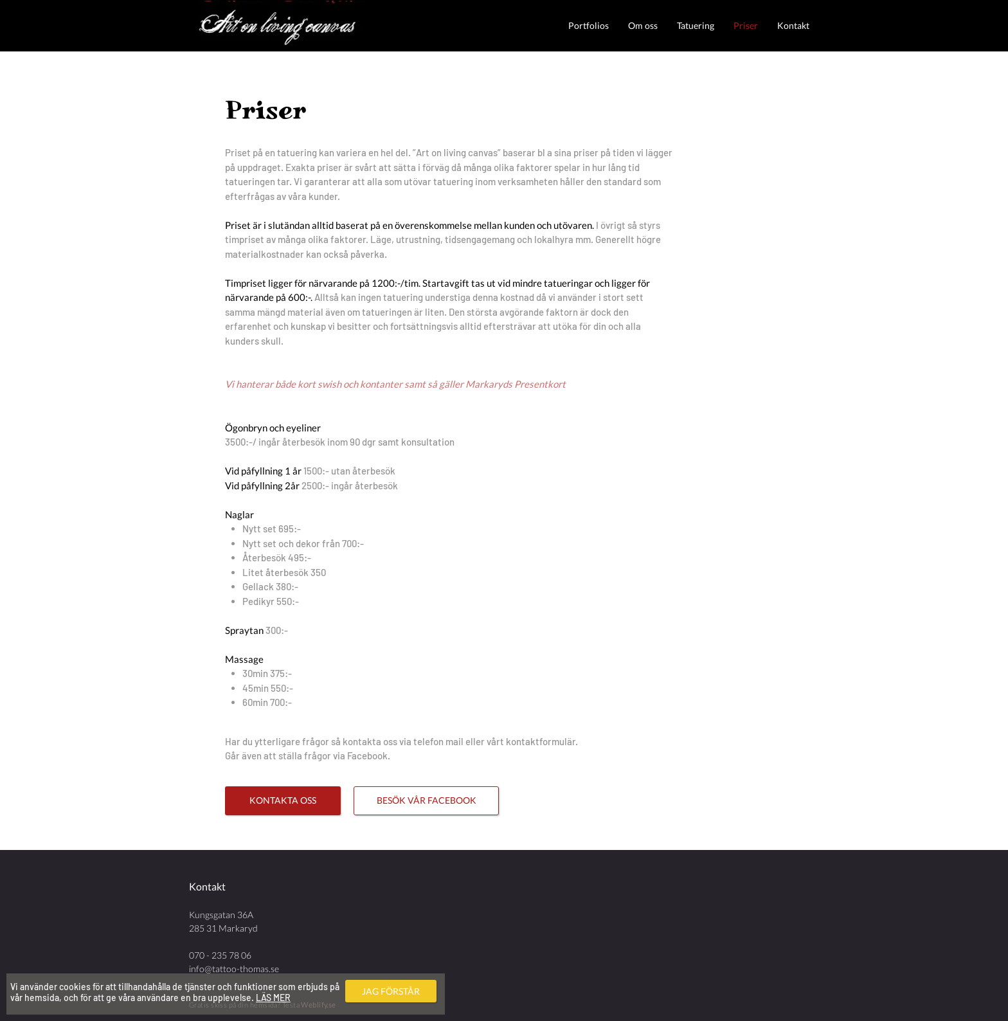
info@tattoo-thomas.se (234, 968)
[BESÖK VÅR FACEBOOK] (426, 800)
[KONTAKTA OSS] (283, 800)
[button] (588, 25)
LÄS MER (273, 997)
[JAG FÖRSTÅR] (391, 991)
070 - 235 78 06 (220, 955)
